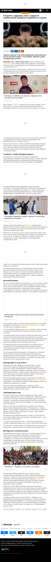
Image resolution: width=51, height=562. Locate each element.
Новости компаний (32, 541)
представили (7, 63)
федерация (34, 509)
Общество (45, 528)
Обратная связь (31, 545)
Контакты (8, 541)
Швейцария (18, 509)
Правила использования (17, 541)
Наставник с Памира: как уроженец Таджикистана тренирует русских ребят (23, 97)
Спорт (39, 509)
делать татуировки (39, 379)
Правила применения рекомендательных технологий (14, 545)
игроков (28, 225)
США (23, 509)
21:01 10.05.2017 (7, 20)
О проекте (3, 541)
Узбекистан (28, 509)
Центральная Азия (15, 528)
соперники (40, 479)
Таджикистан (4, 528)
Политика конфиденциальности (8, 543)
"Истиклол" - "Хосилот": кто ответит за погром (21, 467)
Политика (30, 528)
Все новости (11, 509)
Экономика (37, 528)
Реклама (26, 541)
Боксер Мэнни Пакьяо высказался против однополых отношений (24, 316)
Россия (23, 528)
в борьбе (15, 104)
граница (44, 509)
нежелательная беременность (31, 325)
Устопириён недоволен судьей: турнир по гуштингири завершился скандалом (24, 217)
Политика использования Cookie (24, 543)
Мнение (5, 509)
